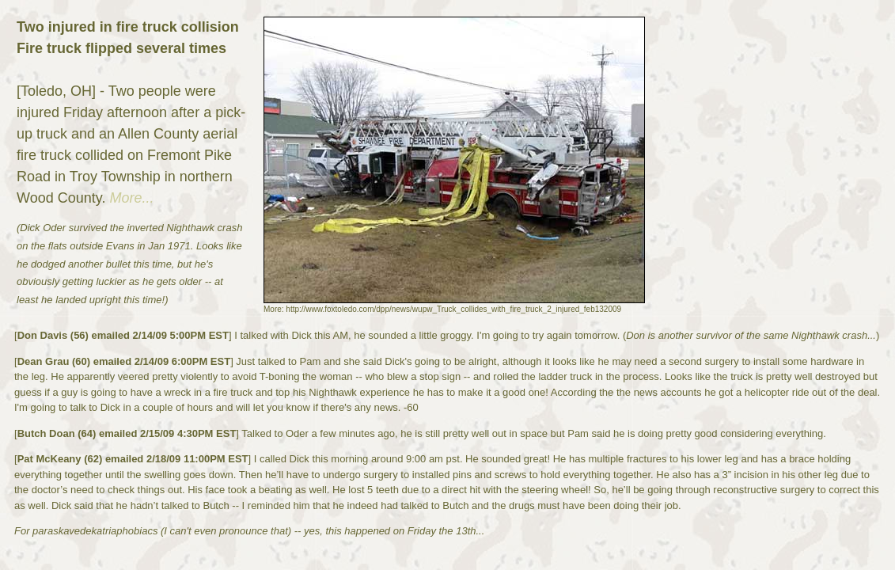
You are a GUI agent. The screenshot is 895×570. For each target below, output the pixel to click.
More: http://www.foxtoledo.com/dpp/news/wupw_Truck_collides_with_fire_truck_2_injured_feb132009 (442, 309)
